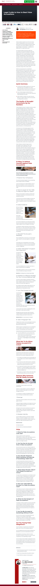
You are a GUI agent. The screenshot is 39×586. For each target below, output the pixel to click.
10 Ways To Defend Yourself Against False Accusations (7, 34)
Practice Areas (7, 4)
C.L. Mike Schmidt (28, 28)
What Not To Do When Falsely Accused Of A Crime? (8, 36)
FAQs (3, 40)
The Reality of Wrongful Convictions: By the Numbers (8, 32)
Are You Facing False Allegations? (6, 42)
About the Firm (14, 4)
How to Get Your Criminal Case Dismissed (24, 426)
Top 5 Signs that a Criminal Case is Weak (27, 273)
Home (3, 4)
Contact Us (21, 4)
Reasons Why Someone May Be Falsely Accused (8, 39)
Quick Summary (5, 30)
